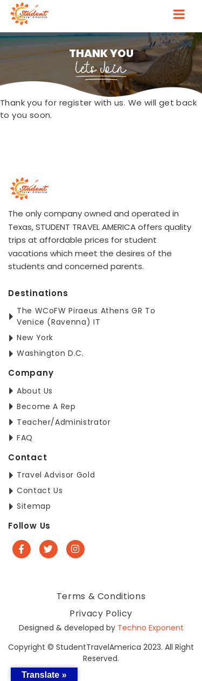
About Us (35, 390)
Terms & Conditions (101, 596)
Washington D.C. (50, 353)
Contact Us (39, 490)
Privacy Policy (101, 613)
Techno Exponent (150, 627)
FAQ (25, 437)
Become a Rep (46, 406)
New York (35, 337)
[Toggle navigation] (179, 16)
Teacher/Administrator (63, 422)
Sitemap (34, 506)
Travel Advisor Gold (56, 474)
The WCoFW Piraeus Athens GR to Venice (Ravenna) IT (86, 316)
